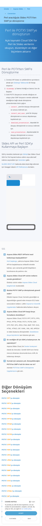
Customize (12, 518)
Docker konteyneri (30, 346)
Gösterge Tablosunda (21, 83)
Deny (29, 518)
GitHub (25, 154)
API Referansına (22, 167)
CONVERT (13, 183)
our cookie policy (26, 509)
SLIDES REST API (8, 164)
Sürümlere (22, 160)
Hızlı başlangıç (12, 261)
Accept (21, 513)
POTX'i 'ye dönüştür (11, 398)
